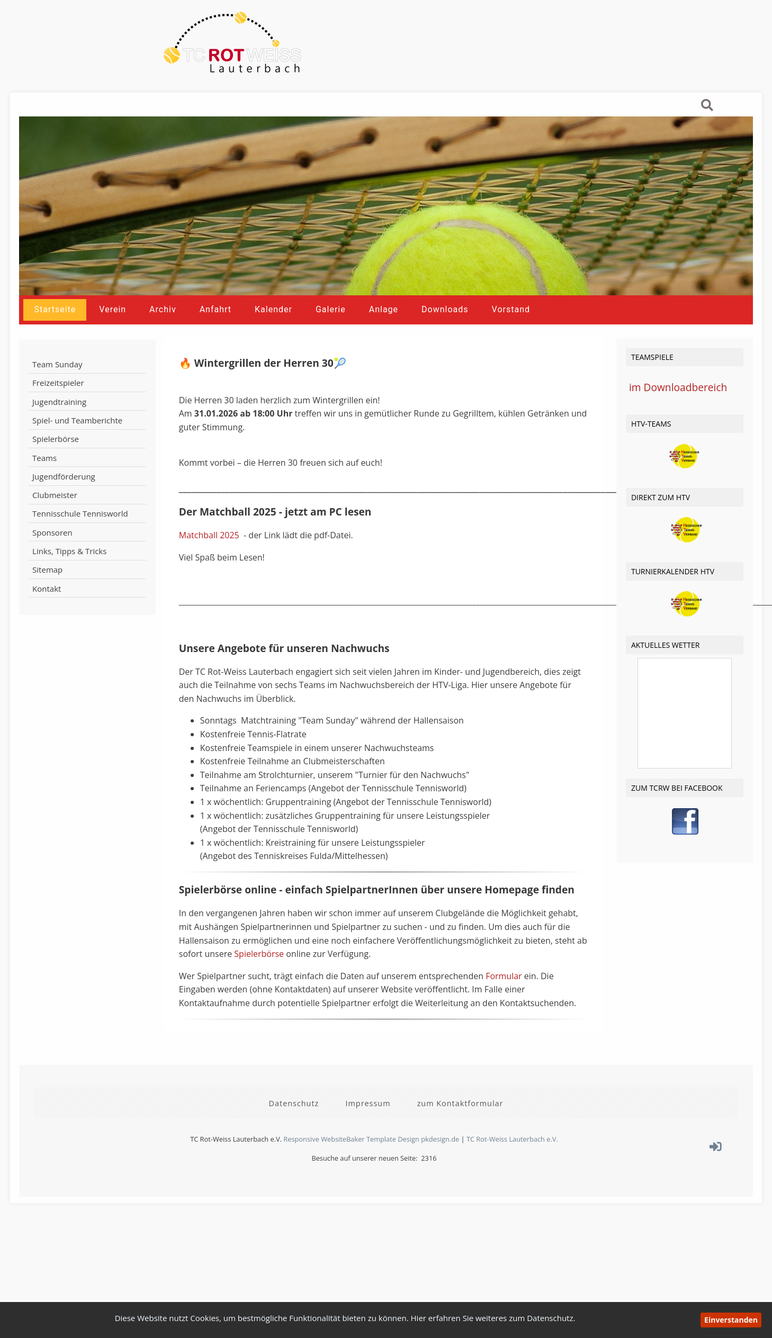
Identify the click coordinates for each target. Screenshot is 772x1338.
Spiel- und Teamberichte (77, 443)
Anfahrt (215, 332)
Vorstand (511, 332)
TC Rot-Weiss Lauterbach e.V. (512, 1157)
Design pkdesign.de (428, 1157)
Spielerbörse (55, 461)
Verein (112, 332)
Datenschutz (294, 1122)
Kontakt (46, 610)
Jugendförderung (63, 499)
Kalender (273, 332)
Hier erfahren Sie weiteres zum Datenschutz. (493, 1318)
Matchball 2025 (210, 559)
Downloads (444, 332)
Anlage (383, 332)
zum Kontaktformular (460, 1122)
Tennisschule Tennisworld (80, 536)
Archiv (162, 332)
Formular (505, 999)
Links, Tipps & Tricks (69, 573)
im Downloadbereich (678, 411)
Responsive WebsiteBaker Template (339, 1157)
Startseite (55, 332)
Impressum (367, 1122)
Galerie (331, 332)
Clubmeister (54, 517)
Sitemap (47, 592)
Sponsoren (52, 555)
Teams (44, 480)
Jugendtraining (59, 424)
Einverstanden (731, 1320)
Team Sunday (57, 387)
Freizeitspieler (58, 405)
